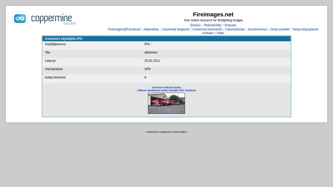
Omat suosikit (279, 29)
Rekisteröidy (212, 25)
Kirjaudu (230, 25)
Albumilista (151, 29)
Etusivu (195, 25)
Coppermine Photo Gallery (173, 132)
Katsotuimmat (234, 29)
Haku (220, 33)
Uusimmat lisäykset (175, 29)
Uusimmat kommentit (207, 29)
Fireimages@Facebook (124, 29)
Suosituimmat (257, 29)
